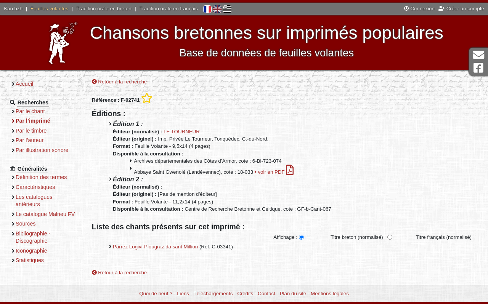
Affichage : (285, 237)
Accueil (24, 84)
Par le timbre (31, 131)
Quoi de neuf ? (155, 293)
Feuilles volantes (49, 8)
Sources (26, 224)
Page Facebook (478, 68)
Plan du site (293, 293)
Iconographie (31, 251)
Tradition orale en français (169, 8)
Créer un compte (461, 8)
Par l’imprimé (33, 121)
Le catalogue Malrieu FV (45, 214)
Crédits (245, 293)
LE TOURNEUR (182, 131)
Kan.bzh (13, 8)
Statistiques (30, 260)
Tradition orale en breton (103, 8)
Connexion (419, 8)
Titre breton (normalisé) (357, 237)
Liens (183, 293)
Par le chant (30, 111)
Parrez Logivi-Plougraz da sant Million (155, 247)
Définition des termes (41, 177)
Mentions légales (330, 293)
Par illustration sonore (42, 150)
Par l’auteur (29, 140)
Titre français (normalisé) (444, 237)
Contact (266, 293)
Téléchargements (213, 293)
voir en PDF (274, 172)
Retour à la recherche (119, 82)
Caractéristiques (35, 187)
